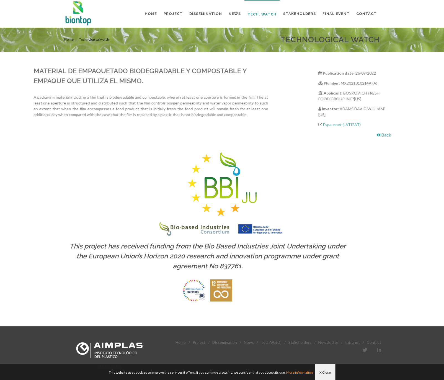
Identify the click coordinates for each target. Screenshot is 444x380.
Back (404, 134)
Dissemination (224, 342)
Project (199, 342)
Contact (374, 342)
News (249, 342)
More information (299, 372)
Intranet (352, 342)
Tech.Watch (271, 342)
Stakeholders (299, 342)
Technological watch (94, 39)
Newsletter (328, 342)
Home (69, 39)
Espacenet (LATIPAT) (362, 124)
